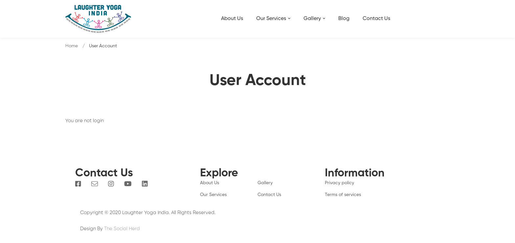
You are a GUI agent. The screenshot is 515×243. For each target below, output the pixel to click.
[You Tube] (128, 184)
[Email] (94, 184)
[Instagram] (111, 184)
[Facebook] (78, 184)
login (98, 120)
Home (71, 46)
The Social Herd (122, 228)
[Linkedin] (145, 184)
